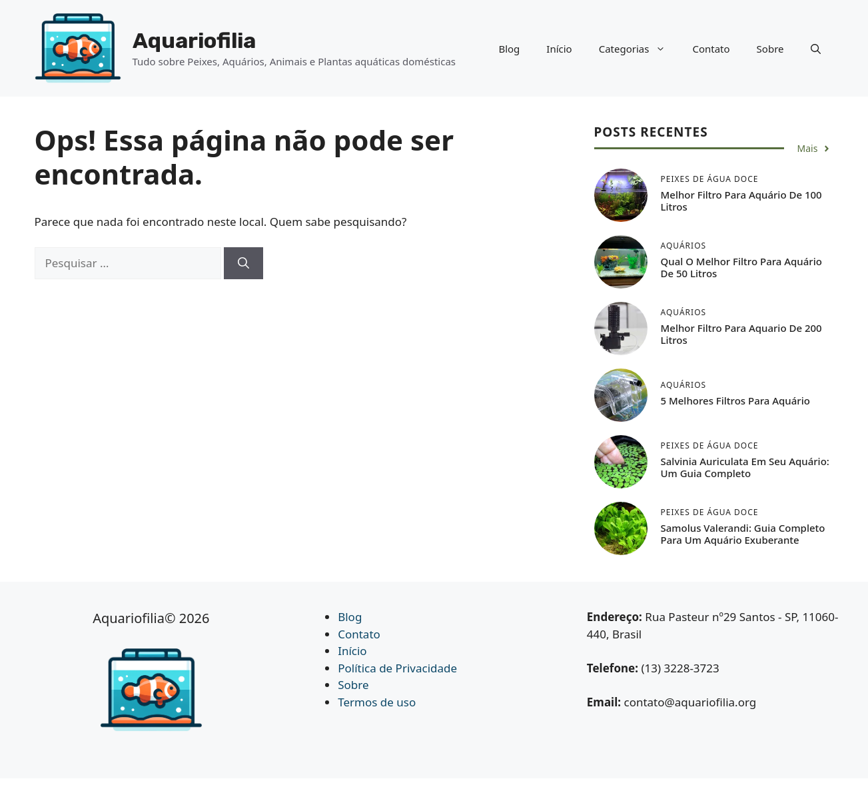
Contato (710, 48)
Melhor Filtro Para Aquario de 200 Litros (741, 334)
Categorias (639, 49)
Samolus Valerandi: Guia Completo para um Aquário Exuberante (743, 533)
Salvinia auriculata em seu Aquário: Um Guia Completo (745, 467)
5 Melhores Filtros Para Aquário (735, 400)
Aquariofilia (194, 40)
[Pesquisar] (243, 263)
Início (559, 48)
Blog (509, 48)
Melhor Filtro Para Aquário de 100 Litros (741, 200)
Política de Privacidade (397, 668)
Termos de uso (377, 702)
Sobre (770, 48)
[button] (815, 49)
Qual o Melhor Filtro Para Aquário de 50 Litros (741, 267)
